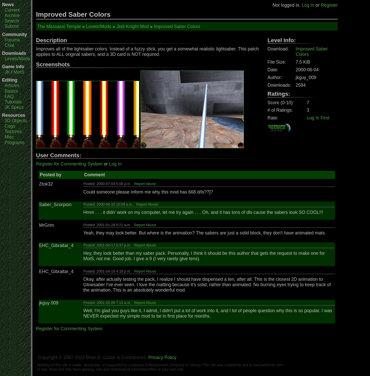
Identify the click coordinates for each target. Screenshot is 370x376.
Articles (12, 85)
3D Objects (16, 120)
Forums (12, 39)
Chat (9, 45)
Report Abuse (145, 184)
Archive (12, 15)
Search (12, 20)
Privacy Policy (162, 357)
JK (7, 72)
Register (329, 5)
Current (12, 10)
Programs (14, 142)
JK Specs (14, 107)
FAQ (9, 96)
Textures (13, 131)
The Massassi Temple (59, 26)
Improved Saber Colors (177, 26)
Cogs (10, 126)
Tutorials (13, 101)
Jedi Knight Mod (132, 26)
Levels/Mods (17, 58)
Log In (308, 5)
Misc (9, 136)
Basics (11, 91)
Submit (12, 26)
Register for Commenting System (69, 164)
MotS (19, 72)
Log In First (318, 117)
